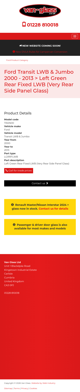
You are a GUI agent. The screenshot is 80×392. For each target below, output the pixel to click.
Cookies (33, 388)
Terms (17, 388)
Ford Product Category (17, 60)
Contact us (40, 183)
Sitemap (8, 388)
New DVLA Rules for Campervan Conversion (41, 51)
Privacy (24, 388)
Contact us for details (53, 208)
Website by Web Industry (43, 383)
